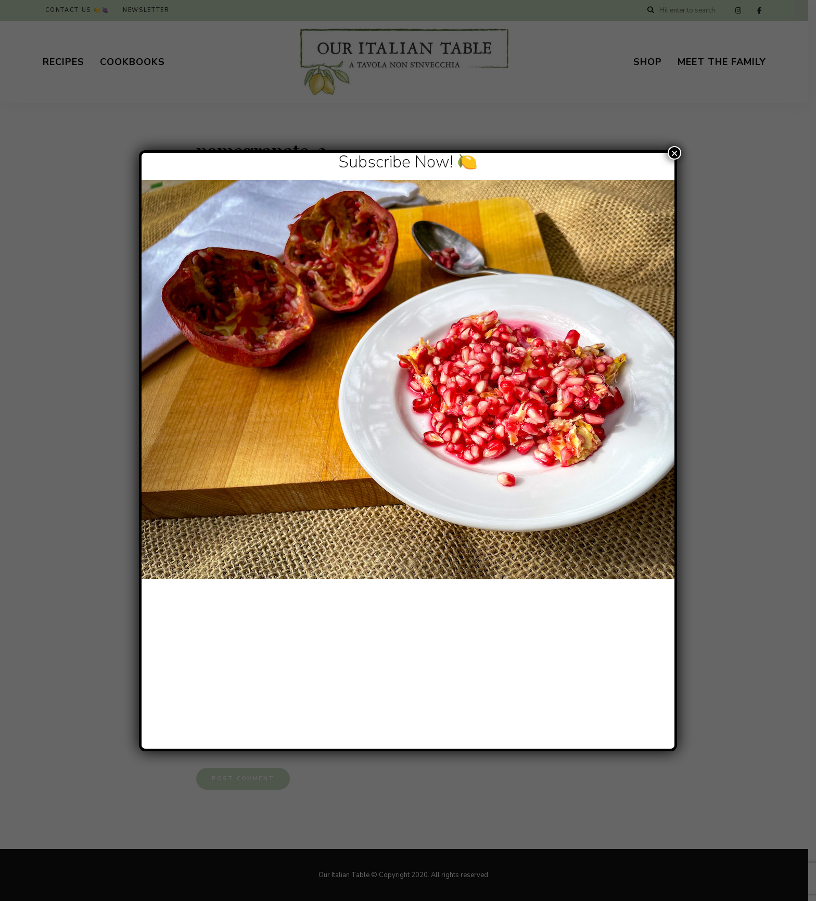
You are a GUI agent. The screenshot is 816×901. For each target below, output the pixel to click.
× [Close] (674, 153)
